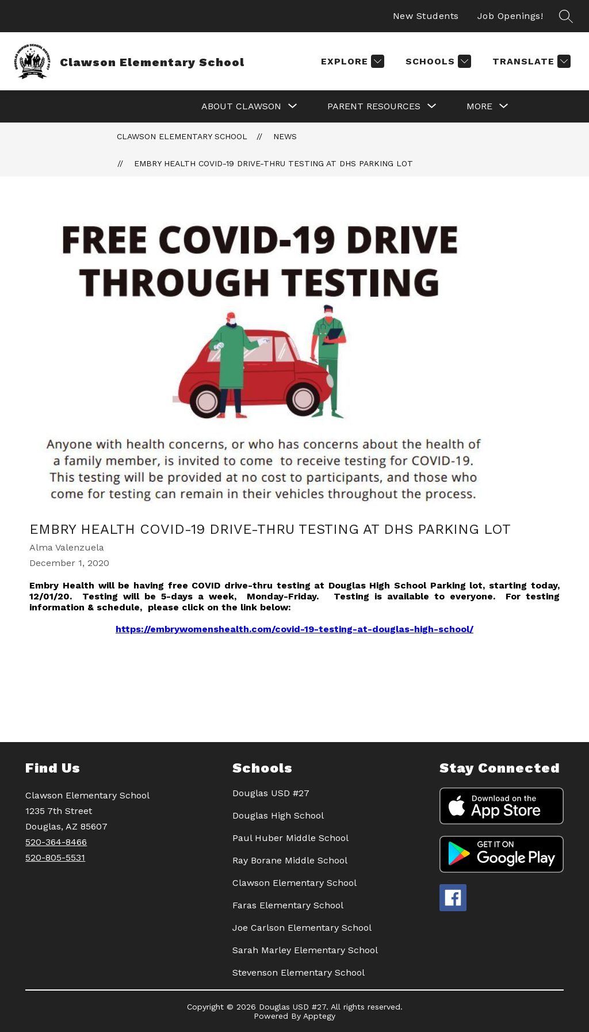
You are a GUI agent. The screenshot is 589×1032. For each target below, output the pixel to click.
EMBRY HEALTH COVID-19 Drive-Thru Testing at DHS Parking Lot (273, 163)
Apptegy (319, 1015)
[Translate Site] (530, 61)
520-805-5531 (55, 857)
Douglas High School (278, 815)
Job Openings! (510, 15)
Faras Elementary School (287, 905)
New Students (426, 15)
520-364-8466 (56, 841)
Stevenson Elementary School (298, 972)
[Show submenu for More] (479, 106)
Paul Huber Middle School (290, 837)
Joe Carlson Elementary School (302, 927)
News (285, 136)
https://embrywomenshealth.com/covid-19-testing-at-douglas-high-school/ (294, 629)
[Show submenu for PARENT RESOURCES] (373, 106)
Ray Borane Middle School (289, 860)
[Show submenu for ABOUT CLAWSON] (241, 106)
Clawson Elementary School (182, 136)
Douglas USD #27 (270, 793)
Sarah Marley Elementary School (305, 950)
